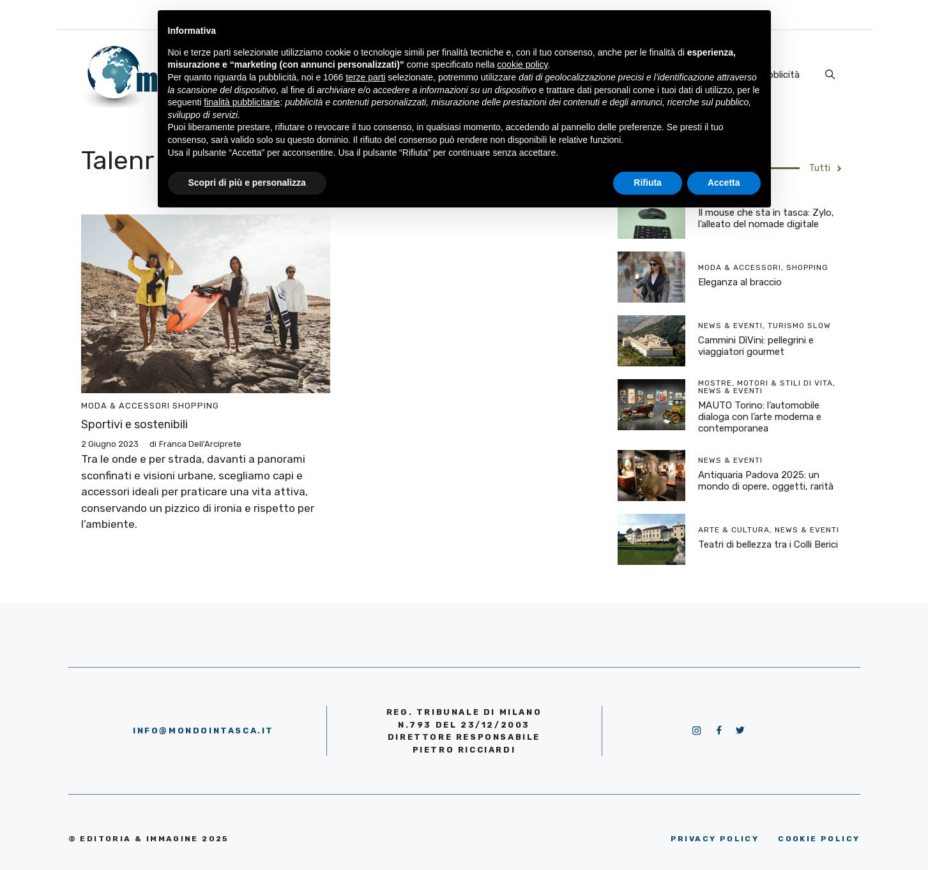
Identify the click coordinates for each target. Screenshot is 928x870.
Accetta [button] (724, 182)
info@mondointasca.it (203, 730)
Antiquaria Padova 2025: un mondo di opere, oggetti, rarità (765, 480)
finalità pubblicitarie (242, 102)
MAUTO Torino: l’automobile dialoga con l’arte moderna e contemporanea (759, 417)
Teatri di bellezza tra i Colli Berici (768, 544)
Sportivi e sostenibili (134, 424)
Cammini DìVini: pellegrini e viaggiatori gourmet (756, 345)
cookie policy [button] (522, 64)
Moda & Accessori (125, 405)
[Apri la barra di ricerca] (830, 75)
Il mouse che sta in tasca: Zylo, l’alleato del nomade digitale (766, 218)
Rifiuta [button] (648, 182)
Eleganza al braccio (740, 282)
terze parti (365, 77)
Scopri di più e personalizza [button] (247, 182)
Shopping (195, 405)
